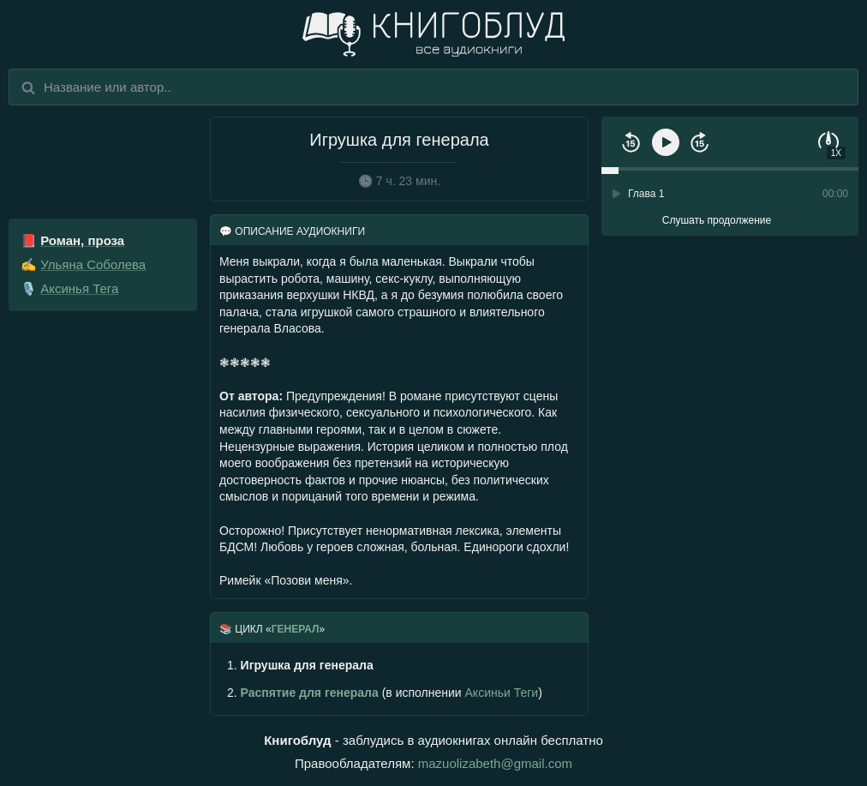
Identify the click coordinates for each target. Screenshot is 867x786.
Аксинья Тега (79, 288)
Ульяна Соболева (93, 264)
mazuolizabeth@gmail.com (495, 763)
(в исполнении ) (384, 692)
